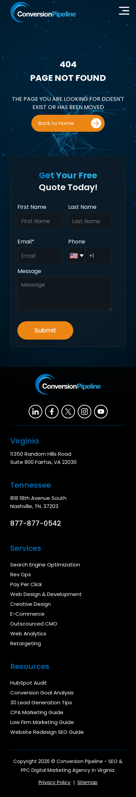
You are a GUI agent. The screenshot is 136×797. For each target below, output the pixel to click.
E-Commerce (27, 613)
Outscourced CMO (33, 623)
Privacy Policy (55, 782)
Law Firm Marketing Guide (42, 722)
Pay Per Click (26, 584)
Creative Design (30, 604)
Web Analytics (28, 633)
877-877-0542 (35, 523)
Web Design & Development (46, 594)
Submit (45, 330)
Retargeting (25, 643)
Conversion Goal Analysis (42, 692)
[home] (41, 12)
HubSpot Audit (28, 682)
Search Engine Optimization (45, 564)
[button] (124, 12)
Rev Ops (20, 574)
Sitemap (87, 782)
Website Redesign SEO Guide (47, 732)
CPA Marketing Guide (36, 712)
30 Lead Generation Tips (41, 702)
